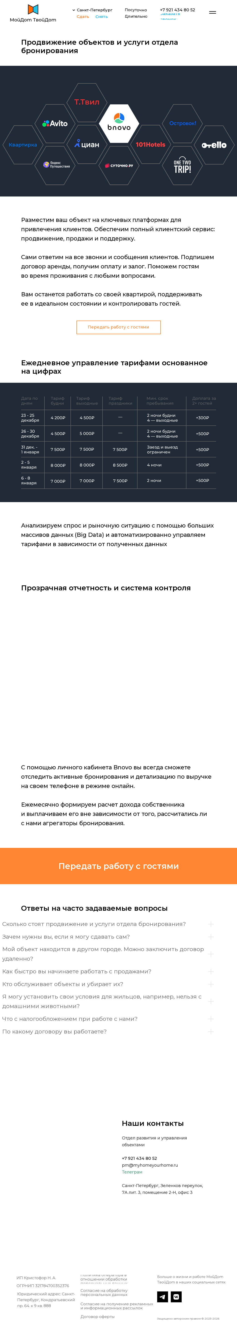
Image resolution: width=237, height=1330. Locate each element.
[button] (178, 16)
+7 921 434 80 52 (139, 1158)
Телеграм (132, 1172)
